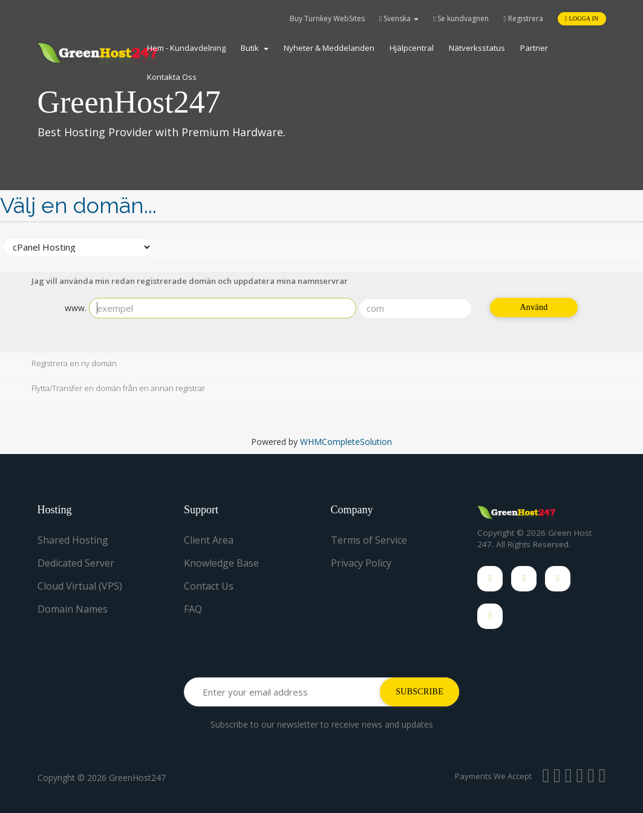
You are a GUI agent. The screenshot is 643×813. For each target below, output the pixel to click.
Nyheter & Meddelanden (329, 47)
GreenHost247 (137, 777)
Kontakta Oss (172, 76)
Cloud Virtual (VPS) (80, 586)
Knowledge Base (221, 563)
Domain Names (73, 609)
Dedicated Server (76, 563)
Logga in (582, 18)
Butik (255, 47)
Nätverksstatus (477, 47)
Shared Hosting (73, 540)
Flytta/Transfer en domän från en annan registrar (108, 389)
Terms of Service (369, 540)
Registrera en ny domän (64, 364)
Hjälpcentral (412, 47)
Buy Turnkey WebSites (327, 18)
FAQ (193, 609)
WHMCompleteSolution (346, 441)
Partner (534, 47)
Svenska (399, 18)
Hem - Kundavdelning (186, 47)
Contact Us (208, 586)
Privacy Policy (361, 563)
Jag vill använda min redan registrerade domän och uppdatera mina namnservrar (180, 282)
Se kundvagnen (461, 18)
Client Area (208, 540)
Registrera (523, 18)
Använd (533, 307)
